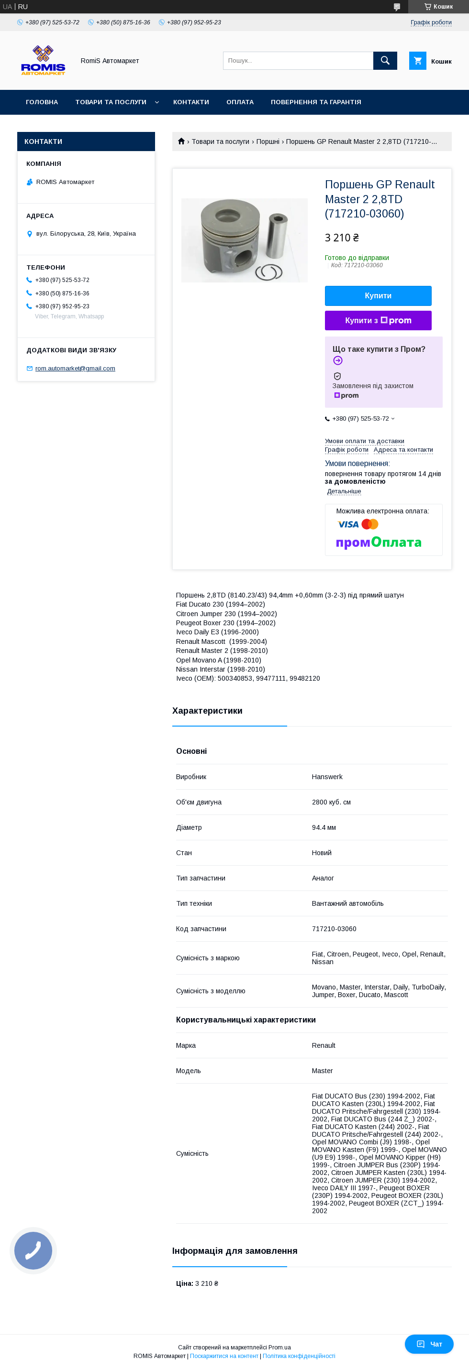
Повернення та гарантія (316, 102)
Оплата (240, 102)
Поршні (268, 141)
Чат (429, 1344)
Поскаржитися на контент (224, 1356)
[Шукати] (385, 61)
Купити (378, 296)
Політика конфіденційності (299, 1356)
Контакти (191, 102)
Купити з (378, 320)
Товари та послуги (110, 102)
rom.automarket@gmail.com (75, 368)
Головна (42, 102)
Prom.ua (279, 1347)
